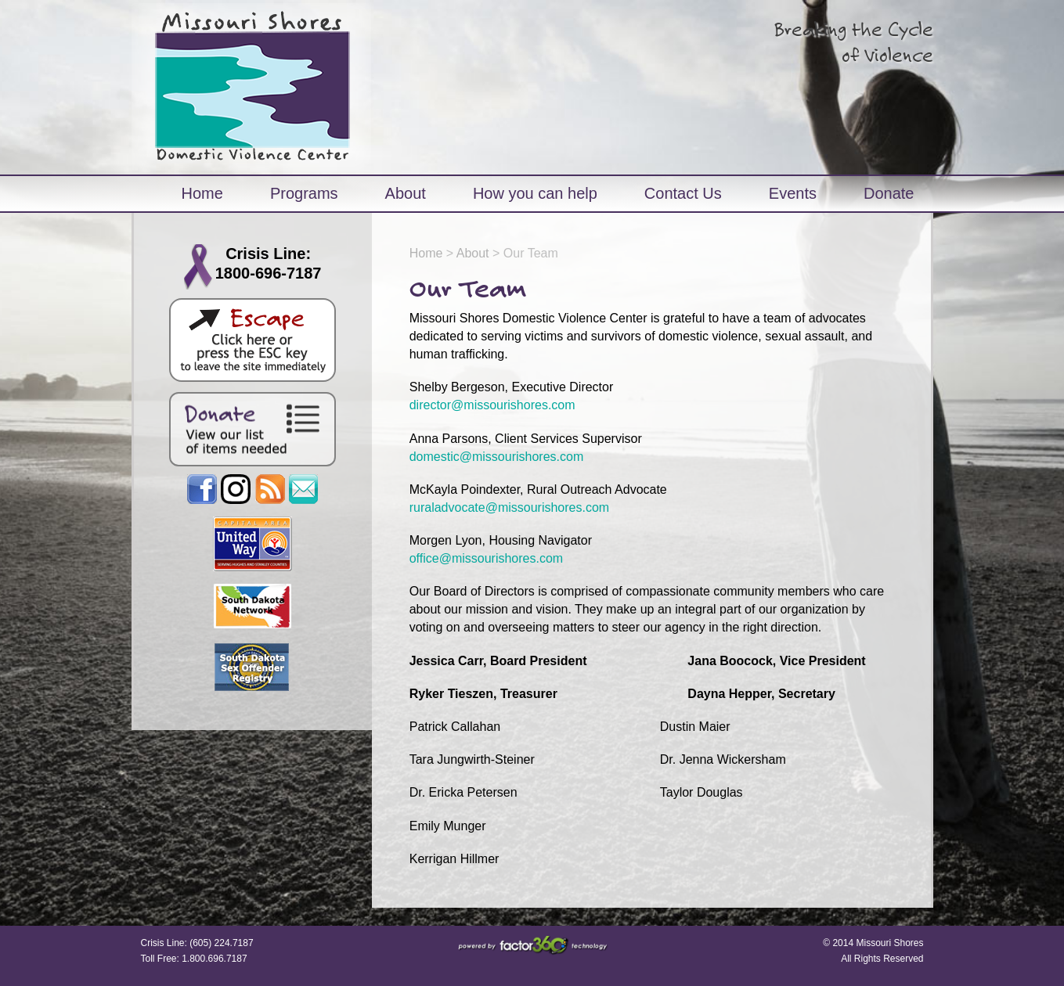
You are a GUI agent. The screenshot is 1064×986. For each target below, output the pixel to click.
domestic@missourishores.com (496, 456)
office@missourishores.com (486, 558)
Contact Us (683, 193)
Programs (304, 193)
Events (793, 193)
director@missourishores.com (492, 405)
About (405, 193)
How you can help (535, 193)
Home (202, 193)
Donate (889, 193)
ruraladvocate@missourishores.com (509, 507)
